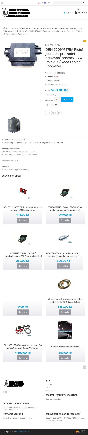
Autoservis (50, 391)
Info (48, 381)
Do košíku (67, 99)
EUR (47, 3)
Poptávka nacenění (13, 414)
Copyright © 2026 (16, 432)
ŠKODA (24, 28)
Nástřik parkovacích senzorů (65, 346)
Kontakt (49, 385)
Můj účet (69, 13)
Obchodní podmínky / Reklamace (61, 395)
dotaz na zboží (54, 104)
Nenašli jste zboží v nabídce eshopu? (17, 418)
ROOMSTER (33, 28)
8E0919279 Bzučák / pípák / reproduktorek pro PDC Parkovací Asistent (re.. (23, 256)
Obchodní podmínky (53, 399)
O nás (48, 388)
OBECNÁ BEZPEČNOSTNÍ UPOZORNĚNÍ (63, 414)
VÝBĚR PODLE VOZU (11, 28)
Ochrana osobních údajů (16, 403)
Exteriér (43, 28)
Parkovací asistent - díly (12, 31)
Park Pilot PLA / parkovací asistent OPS (64, 28)
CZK (40, 3)
